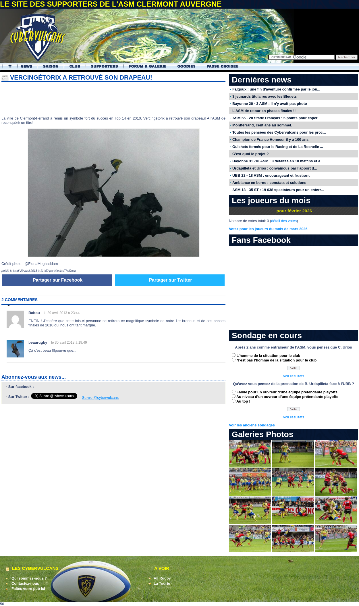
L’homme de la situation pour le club (268, 355)
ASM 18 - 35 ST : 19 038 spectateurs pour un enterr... (278, 190)
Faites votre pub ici (28, 588)
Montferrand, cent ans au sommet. (262, 125)
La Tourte (162, 583)
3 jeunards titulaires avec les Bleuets (264, 96)
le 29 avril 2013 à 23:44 (62, 313)
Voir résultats (293, 376)
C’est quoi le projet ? (250, 154)
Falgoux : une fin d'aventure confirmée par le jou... (276, 89)
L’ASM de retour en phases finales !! (264, 111)
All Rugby (162, 578)
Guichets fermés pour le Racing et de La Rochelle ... (277, 147)
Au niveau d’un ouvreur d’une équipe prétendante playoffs (287, 397)
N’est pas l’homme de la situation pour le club (277, 360)
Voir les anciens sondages (252, 425)
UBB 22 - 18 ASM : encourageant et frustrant (271, 175)
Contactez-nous (25, 583)
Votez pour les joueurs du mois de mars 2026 (268, 229)
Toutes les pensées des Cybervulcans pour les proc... (279, 132)
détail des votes (284, 221)
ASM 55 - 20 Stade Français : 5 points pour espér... (276, 118)
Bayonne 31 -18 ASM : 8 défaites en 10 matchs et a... (277, 161)
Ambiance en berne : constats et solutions (269, 182)
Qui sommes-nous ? (29, 578)
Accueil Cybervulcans (7, 66)
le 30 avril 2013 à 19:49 (69, 342)
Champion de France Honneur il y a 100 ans (270, 139)
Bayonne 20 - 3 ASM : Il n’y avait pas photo (269, 103)
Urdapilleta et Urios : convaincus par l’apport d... (274, 168)
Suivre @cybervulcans (100, 397)
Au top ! (243, 401)
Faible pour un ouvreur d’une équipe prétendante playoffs (287, 392)
